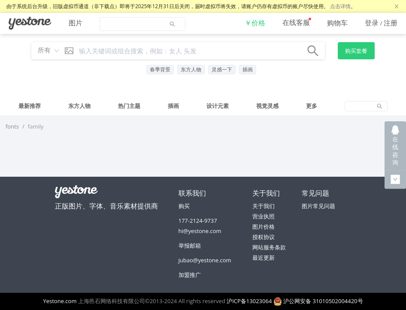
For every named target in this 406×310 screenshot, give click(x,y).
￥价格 (255, 23)
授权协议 (263, 237)
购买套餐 (356, 51)
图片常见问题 (318, 206)
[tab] (30, 106)
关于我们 (263, 206)
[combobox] (46, 50)
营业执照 (263, 216)
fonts (12, 126)
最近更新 (263, 257)
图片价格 (263, 226)
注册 (390, 23)
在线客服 (296, 22)
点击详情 (340, 6)
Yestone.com (59, 301)
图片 (75, 23)
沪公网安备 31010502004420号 (318, 301)
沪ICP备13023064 (249, 301)
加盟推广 (190, 275)
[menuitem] (30, 23)
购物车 (337, 23)
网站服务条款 (269, 247)
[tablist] (203, 106)
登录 (372, 23)
